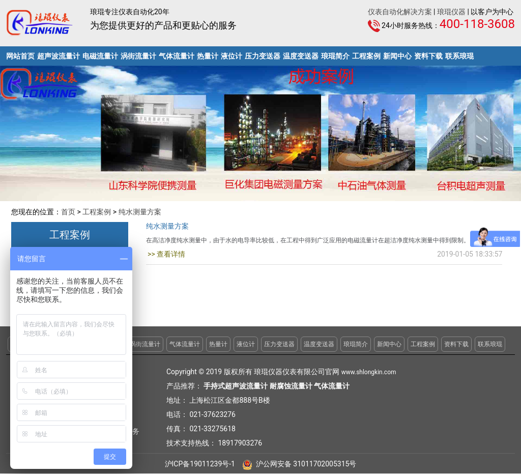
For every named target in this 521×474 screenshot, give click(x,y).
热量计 (207, 56)
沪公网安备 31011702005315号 (299, 464)
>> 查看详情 (166, 254)
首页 (68, 212)
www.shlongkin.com (368, 372)
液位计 (231, 56)
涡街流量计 (138, 56)
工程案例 (366, 56)
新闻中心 (397, 56)
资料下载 (428, 56)
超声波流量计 (58, 56)
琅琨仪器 (451, 12)
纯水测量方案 (140, 212)
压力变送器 (262, 56)
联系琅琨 (459, 56)
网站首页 (20, 56)
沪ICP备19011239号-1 (200, 464)
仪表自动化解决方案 (400, 12)
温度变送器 (301, 56)
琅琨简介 (335, 56)
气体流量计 (176, 56)
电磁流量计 (100, 56)
